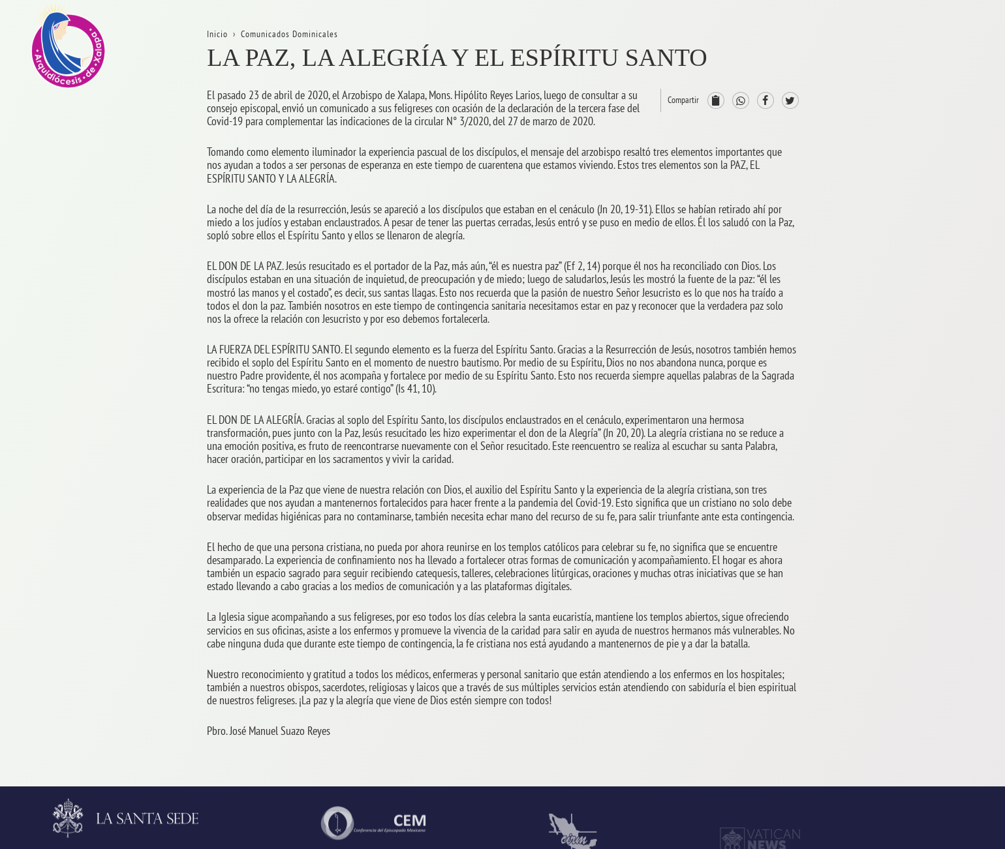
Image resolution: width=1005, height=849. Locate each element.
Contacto (905, 261)
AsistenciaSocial (921, 698)
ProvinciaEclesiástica (930, 358)
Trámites (904, 213)
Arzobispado (913, 407)
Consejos (905, 455)
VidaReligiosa (916, 649)
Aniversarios (912, 165)
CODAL (902, 746)
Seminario (908, 600)
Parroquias (909, 552)
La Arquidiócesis (920, 116)
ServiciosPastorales (927, 503)
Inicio (899, 68)
